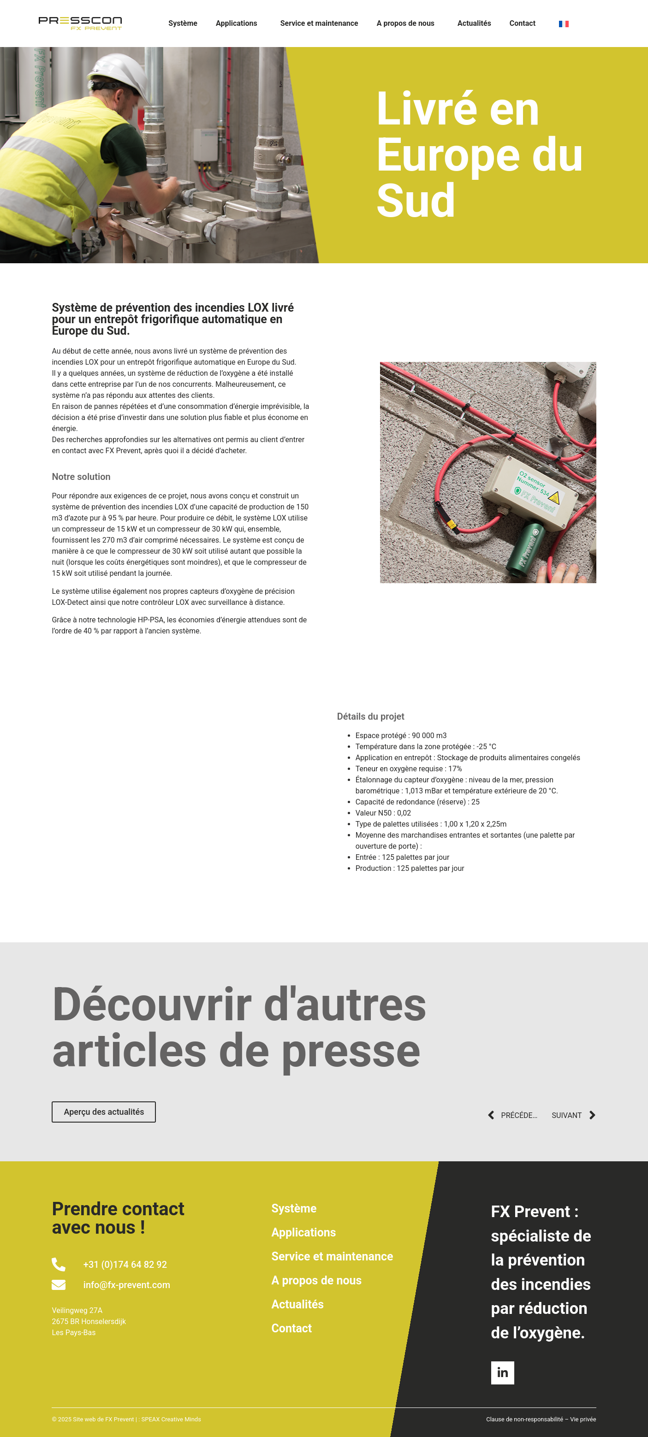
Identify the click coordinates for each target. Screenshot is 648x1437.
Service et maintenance (319, 23)
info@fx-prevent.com (126, 1284)
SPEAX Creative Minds (171, 1419)
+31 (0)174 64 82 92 (125, 1264)
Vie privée (583, 1419)
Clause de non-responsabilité (524, 1419)
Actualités (474, 23)
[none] (581, 23)
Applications (239, 23)
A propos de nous (408, 23)
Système (182, 23)
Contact (522, 23)
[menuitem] (581, 23)
